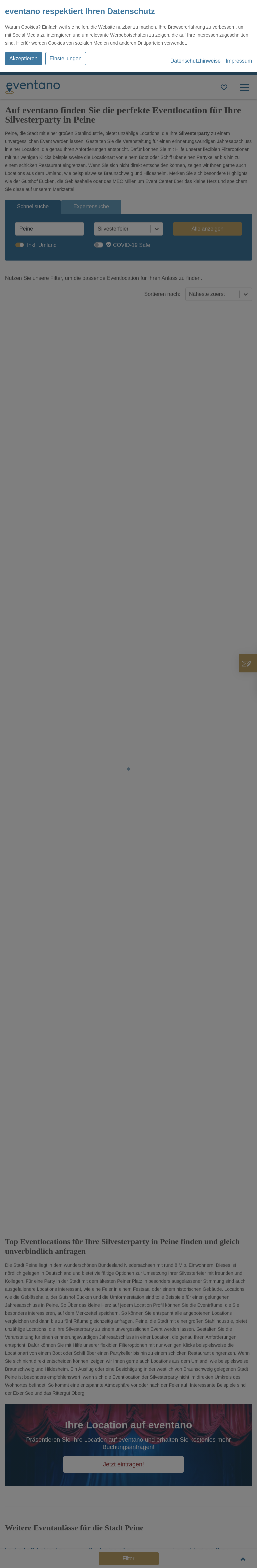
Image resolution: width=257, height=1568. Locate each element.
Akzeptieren (23, 58)
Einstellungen (66, 58)
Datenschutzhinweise (195, 61)
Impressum (239, 61)
